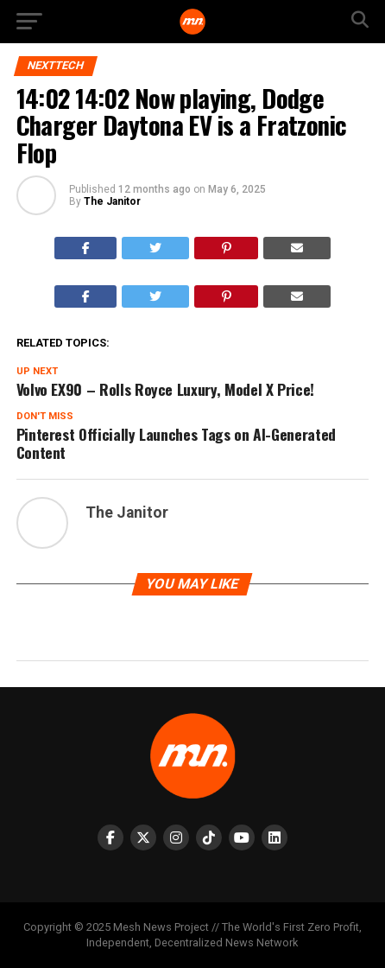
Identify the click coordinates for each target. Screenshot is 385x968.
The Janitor (112, 201)
